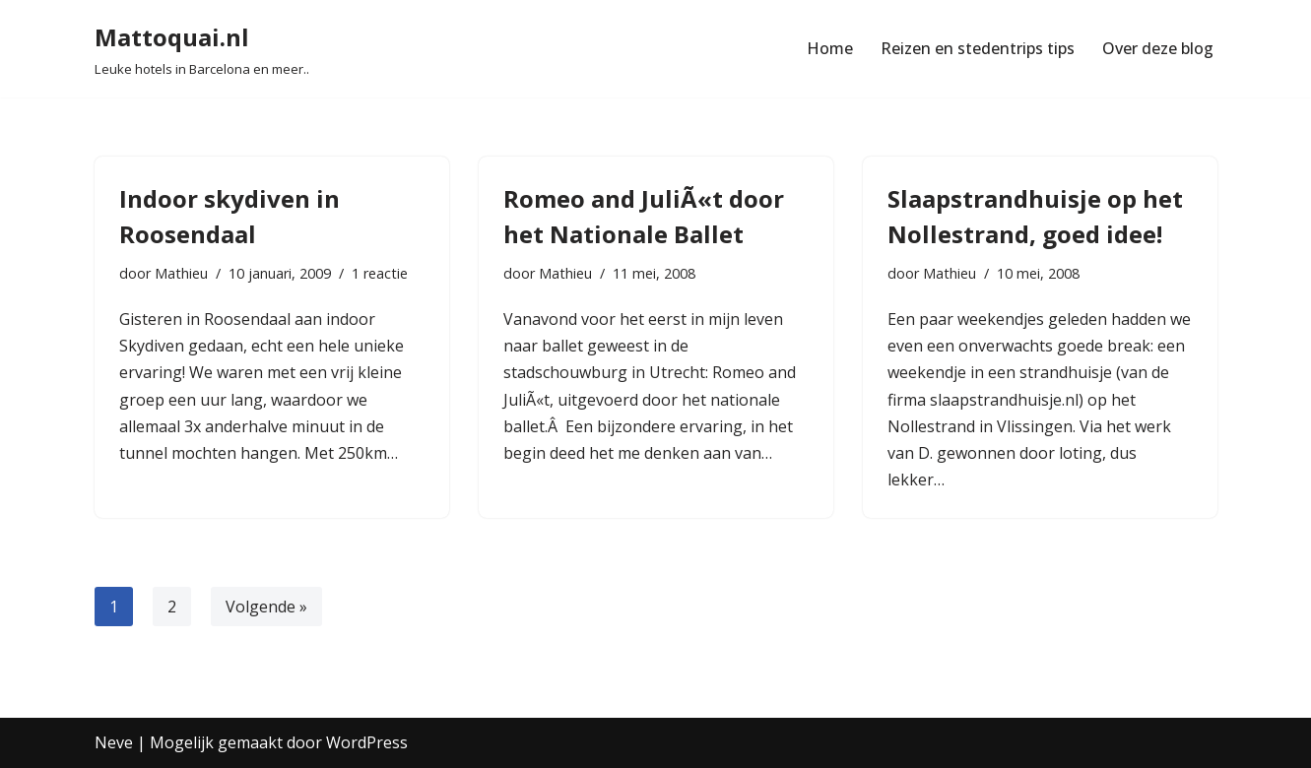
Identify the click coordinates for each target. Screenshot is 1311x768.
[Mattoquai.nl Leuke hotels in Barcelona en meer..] (202, 49)
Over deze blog (1157, 48)
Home (830, 48)
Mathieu (181, 273)
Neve (114, 742)
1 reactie (380, 273)
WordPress (367, 742)
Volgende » (266, 606)
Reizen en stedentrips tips (978, 48)
